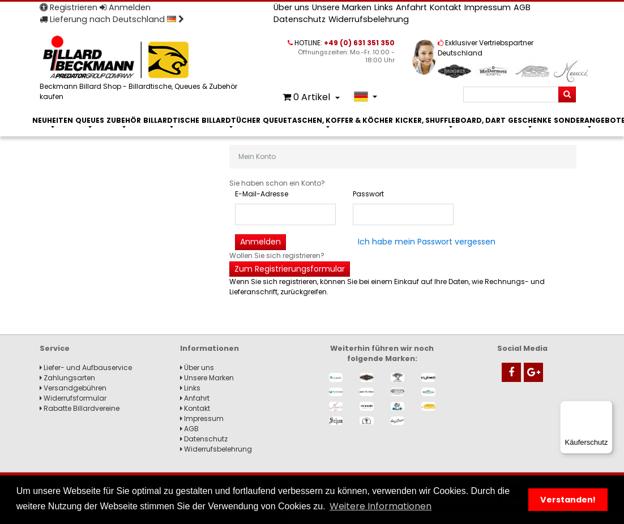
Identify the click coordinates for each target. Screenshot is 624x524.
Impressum (487, 7)
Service (55, 348)
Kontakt (445, 7)
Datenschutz (299, 19)
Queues (89, 120)
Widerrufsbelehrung (368, 19)
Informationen (209, 348)
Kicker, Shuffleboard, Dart (450, 120)
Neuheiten (52, 120)
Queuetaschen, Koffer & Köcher (328, 120)
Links (383, 7)
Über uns (291, 7)
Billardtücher (231, 120)
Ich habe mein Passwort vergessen (426, 241)
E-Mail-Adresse (261, 194)
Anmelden (125, 7)
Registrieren (68, 7)
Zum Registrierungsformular (289, 268)
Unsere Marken (341, 7)
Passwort (368, 194)
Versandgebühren (73, 388)
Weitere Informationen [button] (380, 506)
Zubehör (123, 120)
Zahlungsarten (67, 378)
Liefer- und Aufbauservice (86, 367)
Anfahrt (411, 7)
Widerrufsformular (73, 398)
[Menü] (606, 407)
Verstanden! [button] (568, 499)
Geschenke (530, 120)
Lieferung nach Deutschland (112, 19)
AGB (522, 7)
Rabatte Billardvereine (79, 408)
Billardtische (171, 120)
